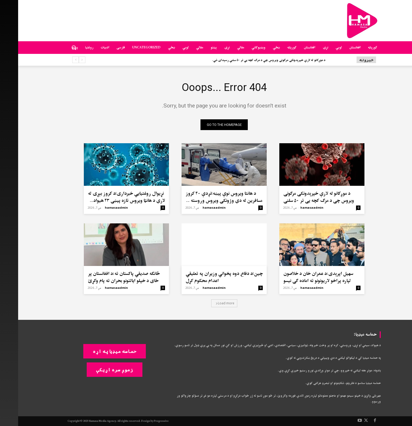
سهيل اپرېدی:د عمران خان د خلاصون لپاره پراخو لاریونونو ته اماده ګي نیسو (300, 277)
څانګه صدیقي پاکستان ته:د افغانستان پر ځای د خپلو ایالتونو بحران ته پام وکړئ (106, 277)
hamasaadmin (293, 207)
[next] (57, 60)
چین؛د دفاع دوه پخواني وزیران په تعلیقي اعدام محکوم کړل (206, 277)
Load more (207, 303)
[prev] (64, 60)
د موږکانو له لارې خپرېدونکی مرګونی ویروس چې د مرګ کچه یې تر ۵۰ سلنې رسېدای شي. (250, 60)
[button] (55, 47)
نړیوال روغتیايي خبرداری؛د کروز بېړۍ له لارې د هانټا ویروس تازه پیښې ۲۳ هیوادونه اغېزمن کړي (108, 200)
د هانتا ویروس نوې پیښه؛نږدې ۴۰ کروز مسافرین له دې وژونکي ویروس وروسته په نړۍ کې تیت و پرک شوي (205, 200)
